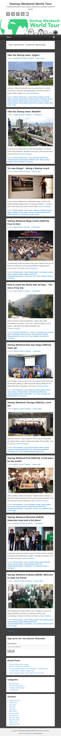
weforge (46, 103)
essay (46, 332)
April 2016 (12, 709)
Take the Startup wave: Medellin (24, 111)
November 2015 (14, 720)
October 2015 (13, 722)
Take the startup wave (20, 97)
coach (31, 210)
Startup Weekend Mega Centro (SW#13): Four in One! (26, 673)
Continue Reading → (33, 93)
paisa (37, 159)
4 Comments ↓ (36, 291)
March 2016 (13, 711)
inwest (9, 101)
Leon (40, 272)
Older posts (10, 631)
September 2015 (14, 724)
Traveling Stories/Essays (21, 332)
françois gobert (34, 99)
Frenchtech (43, 99)
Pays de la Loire (38, 101)
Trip (41, 336)
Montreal (47, 562)
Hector (50, 99)
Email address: (12, 643)
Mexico (26, 212)
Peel (8, 506)
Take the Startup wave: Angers (23, 55)
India (40, 620)
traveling (40, 103)
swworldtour (25, 214)
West (51, 103)
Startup (46, 101)
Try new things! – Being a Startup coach (28, 168)
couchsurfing (39, 332)
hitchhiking (15, 334)
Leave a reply (40, 58)
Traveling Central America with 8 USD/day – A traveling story (28, 669)
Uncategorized (13, 690)
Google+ (18, 14)
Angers (35, 97)
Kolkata (45, 620)
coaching (36, 210)
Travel (16, 161)
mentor (20, 212)
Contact (27, 14)
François (31, 58)
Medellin (15, 101)
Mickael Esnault (23, 101)
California (32, 390)
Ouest (31, 101)
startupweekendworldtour (15, 276)
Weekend (44, 276)
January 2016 (13, 715)
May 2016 (12, 707)
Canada (38, 504)
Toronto (35, 508)
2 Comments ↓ (38, 115)
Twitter (13, 14)
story (22, 336)
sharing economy (25, 334)
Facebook (8, 14)
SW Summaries (18, 210)
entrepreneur (44, 158)
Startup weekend (12, 103)
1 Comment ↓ (37, 351)
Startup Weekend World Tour (30, 4)
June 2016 (12, 705)
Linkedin (23, 14)
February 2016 (13, 713)
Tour (34, 276)
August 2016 (13, 702)
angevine (41, 97)
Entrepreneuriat (24, 99)
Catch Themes (38, 733)
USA (48, 394)
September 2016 (14, 700)
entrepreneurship (12, 159)
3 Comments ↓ (36, 227)
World (49, 276)
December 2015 (14, 718)
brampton (32, 504)
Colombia (36, 158)
